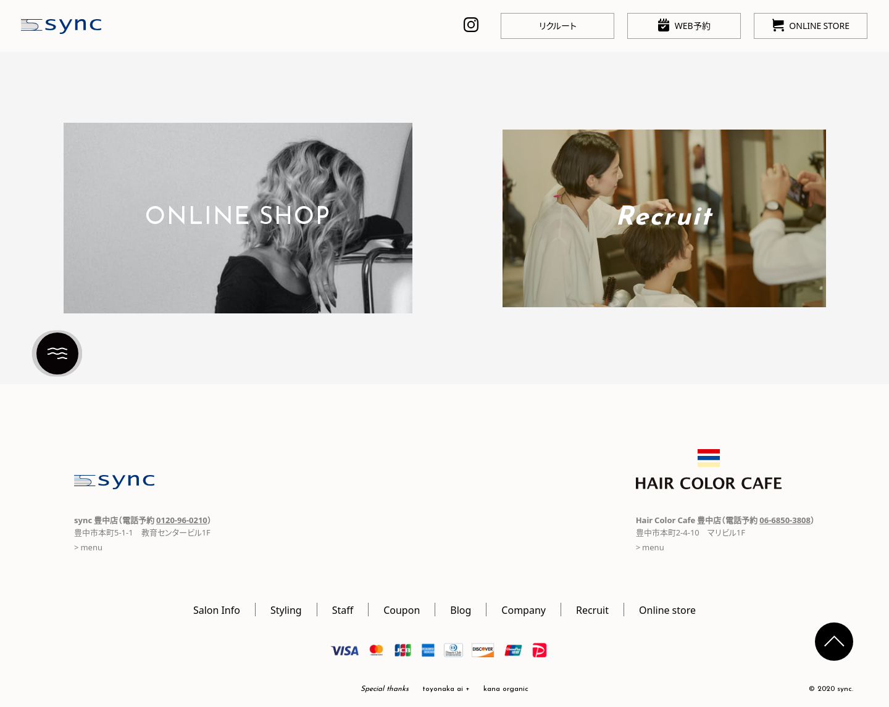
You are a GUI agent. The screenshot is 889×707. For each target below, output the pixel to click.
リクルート (558, 25)
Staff (343, 609)
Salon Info (216, 609)
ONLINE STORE (810, 25)
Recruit (592, 609)
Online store (667, 609)
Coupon (401, 609)
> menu (88, 547)
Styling (286, 609)
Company (523, 609)
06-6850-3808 (785, 520)
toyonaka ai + (446, 689)
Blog (460, 609)
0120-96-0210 (181, 520)
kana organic (505, 689)
